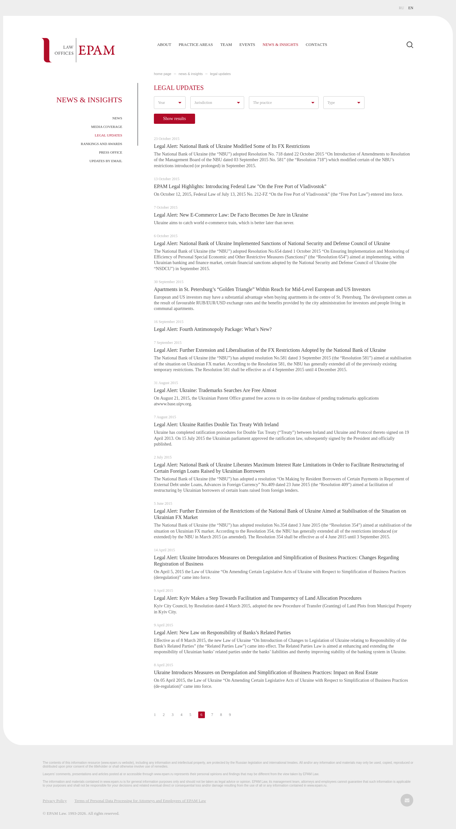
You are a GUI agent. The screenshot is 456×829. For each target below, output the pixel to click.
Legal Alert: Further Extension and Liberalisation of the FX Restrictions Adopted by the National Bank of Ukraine (270, 350)
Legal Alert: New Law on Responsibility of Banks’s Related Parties (222, 632)
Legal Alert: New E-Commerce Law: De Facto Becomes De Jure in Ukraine (231, 215)
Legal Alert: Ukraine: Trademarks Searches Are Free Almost (215, 390)
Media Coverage (106, 127)
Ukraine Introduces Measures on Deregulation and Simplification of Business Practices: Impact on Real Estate (266, 672)
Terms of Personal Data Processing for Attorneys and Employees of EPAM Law (140, 800)
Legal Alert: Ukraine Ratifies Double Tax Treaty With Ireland (216, 424)
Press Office (110, 152)
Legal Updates (108, 135)
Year (161, 102)
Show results (174, 118)
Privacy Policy (55, 800)
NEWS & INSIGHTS (191, 74)
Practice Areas (196, 44)
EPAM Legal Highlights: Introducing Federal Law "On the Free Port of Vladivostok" (240, 186)
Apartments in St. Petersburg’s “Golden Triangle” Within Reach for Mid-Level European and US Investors (262, 289)
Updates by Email (105, 161)
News (117, 118)
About (164, 44)
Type (331, 102)
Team (226, 44)
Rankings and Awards (101, 144)
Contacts (316, 44)
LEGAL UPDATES (220, 74)
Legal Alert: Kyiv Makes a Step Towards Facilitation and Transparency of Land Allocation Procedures (258, 598)
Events (247, 44)
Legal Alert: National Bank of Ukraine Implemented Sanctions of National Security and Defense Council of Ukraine (272, 243)
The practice (262, 102)
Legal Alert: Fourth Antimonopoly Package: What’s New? (213, 329)
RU (401, 8)
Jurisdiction (203, 102)
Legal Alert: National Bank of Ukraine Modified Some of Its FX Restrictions (232, 146)
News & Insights (280, 44)
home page (162, 74)
